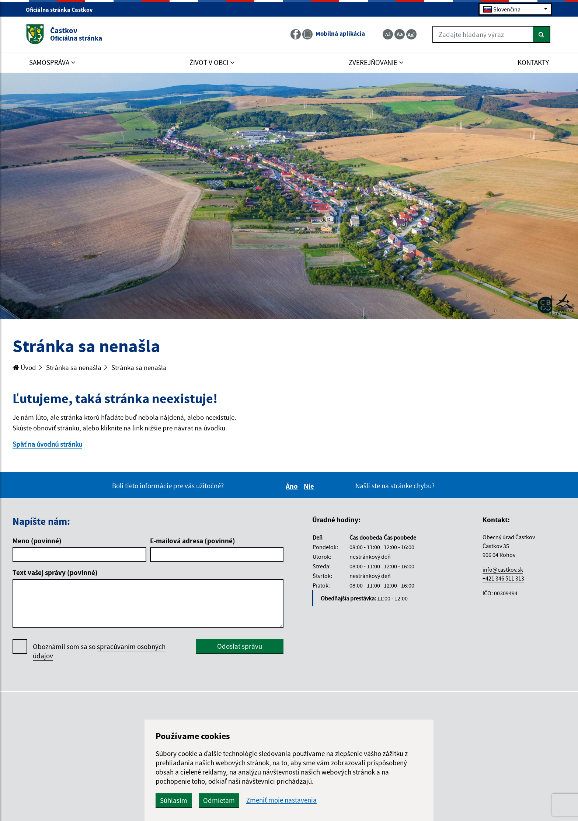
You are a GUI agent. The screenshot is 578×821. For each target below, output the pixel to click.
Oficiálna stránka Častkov (62, 9)
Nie (310, 486)
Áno (293, 486)
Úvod (24, 367)
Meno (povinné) (37, 540)
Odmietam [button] (219, 800)
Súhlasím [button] (173, 800)
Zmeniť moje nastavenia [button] (281, 800)
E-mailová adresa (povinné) (192, 540)
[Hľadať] (541, 34)
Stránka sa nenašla (73, 367)
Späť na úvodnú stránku (47, 444)
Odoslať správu (239, 646)
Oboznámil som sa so (99, 651)
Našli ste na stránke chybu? (395, 485)
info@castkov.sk (503, 569)
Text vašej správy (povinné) (55, 572)
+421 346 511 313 (503, 578)
